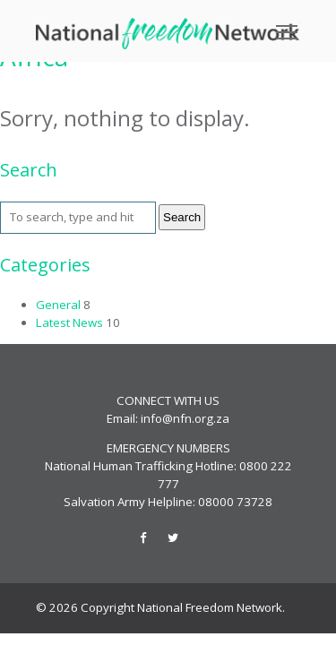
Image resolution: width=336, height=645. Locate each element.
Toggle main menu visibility (288, 26)
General (58, 305)
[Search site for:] (78, 218)
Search (182, 217)
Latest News (69, 322)
